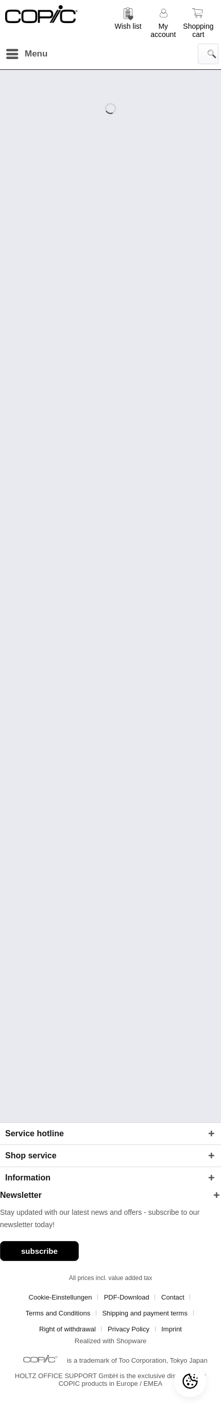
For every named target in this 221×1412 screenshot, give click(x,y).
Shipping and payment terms (144, 1313)
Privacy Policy (128, 1329)
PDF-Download (126, 1297)
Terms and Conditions (57, 1313)
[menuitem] (128, 22)
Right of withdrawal (67, 1329)
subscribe (39, 1251)
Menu (26, 52)
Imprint (171, 1329)
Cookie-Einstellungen (60, 1297)
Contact (172, 1297)
